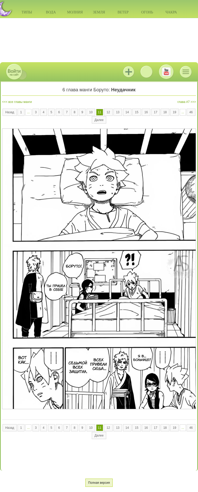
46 (191, 112)
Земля (99, 12)
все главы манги (20, 102)
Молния (75, 12)
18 (165, 112)
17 (155, 112)
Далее (98, 120)
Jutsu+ (128, 71)
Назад (9, 112)
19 (174, 112)
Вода (51, 12)
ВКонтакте (146, 72)
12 (108, 112)
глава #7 (183, 102)
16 (146, 112)
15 (136, 112)
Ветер (123, 12)
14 (127, 112)
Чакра (171, 12)
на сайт (14, 72)
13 (117, 112)
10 (91, 112)
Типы (26, 12)
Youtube (166, 71)
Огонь (147, 12)
